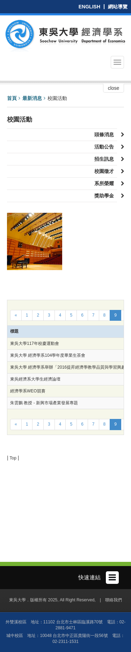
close (113, 88)
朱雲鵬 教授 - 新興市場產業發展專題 (44, 402)
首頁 (12, 98)
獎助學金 (105, 195)
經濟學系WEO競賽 (27, 391)
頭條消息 (105, 134)
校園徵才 (105, 171)
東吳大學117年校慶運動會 (34, 343)
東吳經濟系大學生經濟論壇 (35, 379)
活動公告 (105, 147)
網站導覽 (118, 6)
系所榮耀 (105, 183)
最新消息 (32, 98)
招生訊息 (105, 159)
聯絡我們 (113, 599)
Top (13, 458)
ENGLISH (89, 6)
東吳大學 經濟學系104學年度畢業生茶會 (47, 355)
